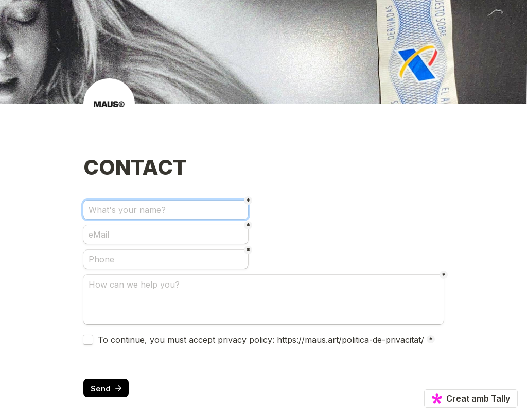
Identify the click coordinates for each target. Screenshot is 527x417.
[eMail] (165, 234)
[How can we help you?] (263, 299)
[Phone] (165, 259)
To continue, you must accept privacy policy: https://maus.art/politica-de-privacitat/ (261, 339)
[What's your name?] (165, 210)
